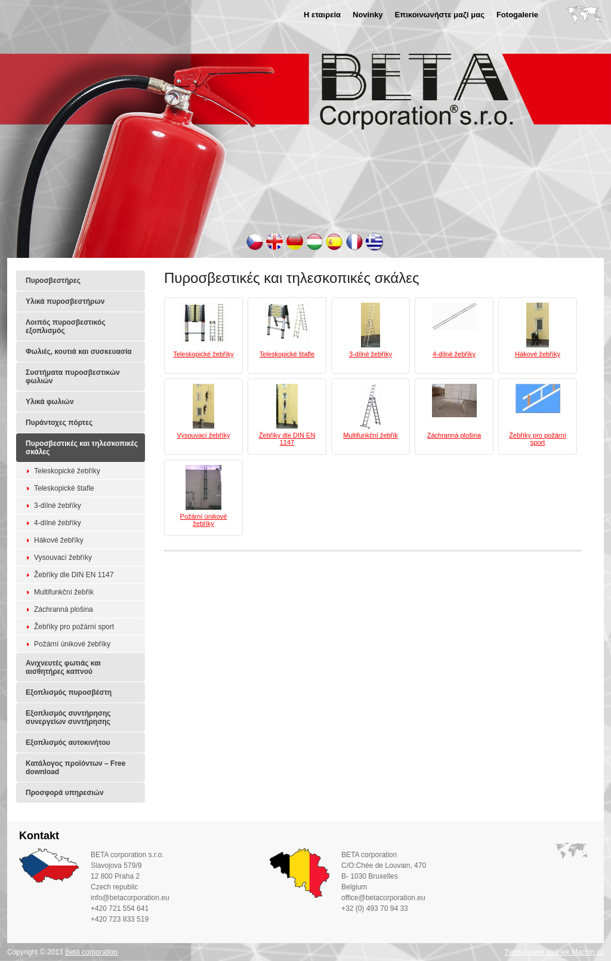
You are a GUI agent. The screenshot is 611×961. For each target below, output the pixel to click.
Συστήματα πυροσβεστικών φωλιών (73, 376)
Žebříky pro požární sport (74, 627)
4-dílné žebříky (57, 523)
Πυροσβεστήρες (53, 280)
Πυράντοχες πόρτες (59, 422)
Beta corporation (91, 952)
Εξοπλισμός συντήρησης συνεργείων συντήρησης (68, 717)
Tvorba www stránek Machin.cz (554, 952)
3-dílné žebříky (57, 505)
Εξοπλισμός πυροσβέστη (69, 692)
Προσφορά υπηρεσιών (65, 792)
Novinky (368, 14)
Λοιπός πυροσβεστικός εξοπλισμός (66, 326)
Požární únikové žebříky (72, 644)
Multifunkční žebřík (64, 592)
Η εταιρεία (322, 14)
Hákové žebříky (59, 540)
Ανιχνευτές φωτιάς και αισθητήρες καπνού (63, 667)
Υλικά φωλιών (50, 402)
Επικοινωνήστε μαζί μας (440, 14)
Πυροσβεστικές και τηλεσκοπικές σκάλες (82, 447)
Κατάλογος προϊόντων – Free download (75, 767)
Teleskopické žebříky (67, 471)
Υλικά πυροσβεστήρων (65, 301)
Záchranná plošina (63, 609)
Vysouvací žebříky (63, 557)
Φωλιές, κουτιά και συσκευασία (79, 351)
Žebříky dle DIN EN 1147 (73, 575)
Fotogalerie (517, 14)
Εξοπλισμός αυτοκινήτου (68, 742)
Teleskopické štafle (64, 488)
